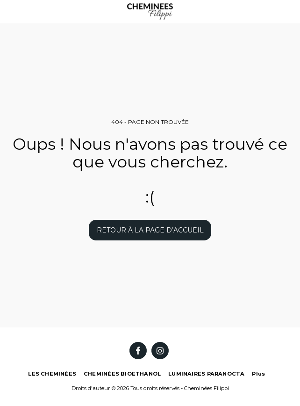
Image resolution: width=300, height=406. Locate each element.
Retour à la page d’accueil (150, 230)
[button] (10, 11)
